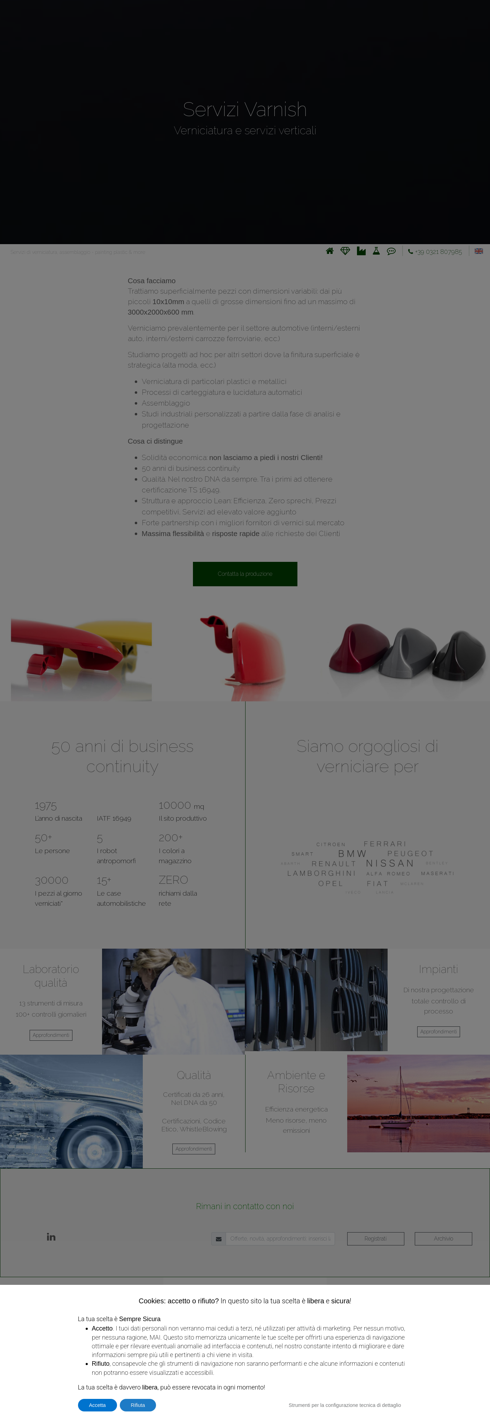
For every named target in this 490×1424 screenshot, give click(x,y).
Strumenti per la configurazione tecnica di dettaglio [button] (345, 1405)
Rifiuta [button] (138, 1405)
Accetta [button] (97, 1405)
